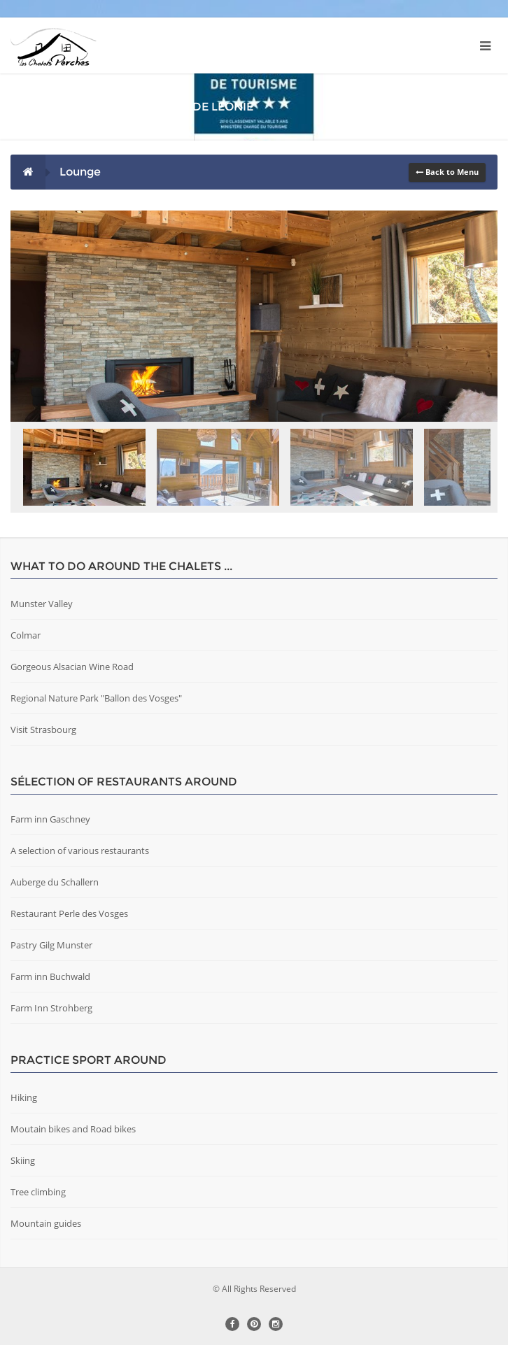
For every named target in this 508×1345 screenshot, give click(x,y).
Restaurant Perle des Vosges (69, 913)
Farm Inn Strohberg (51, 1008)
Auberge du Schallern (54, 882)
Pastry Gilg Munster (51, 945)
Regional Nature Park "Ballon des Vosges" (96, 698)
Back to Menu (447, 171)
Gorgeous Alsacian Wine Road (72, 666)
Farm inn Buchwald (50, 976)
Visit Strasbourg (43, 729)
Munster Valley (41, 603)
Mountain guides (45, 1223)
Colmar (25, 635)
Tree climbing (38, 1192)
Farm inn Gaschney (50, 819)
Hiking (23, 1097)
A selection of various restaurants (79, 850)
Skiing (22, 1160)
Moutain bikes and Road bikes (73, 1129)
